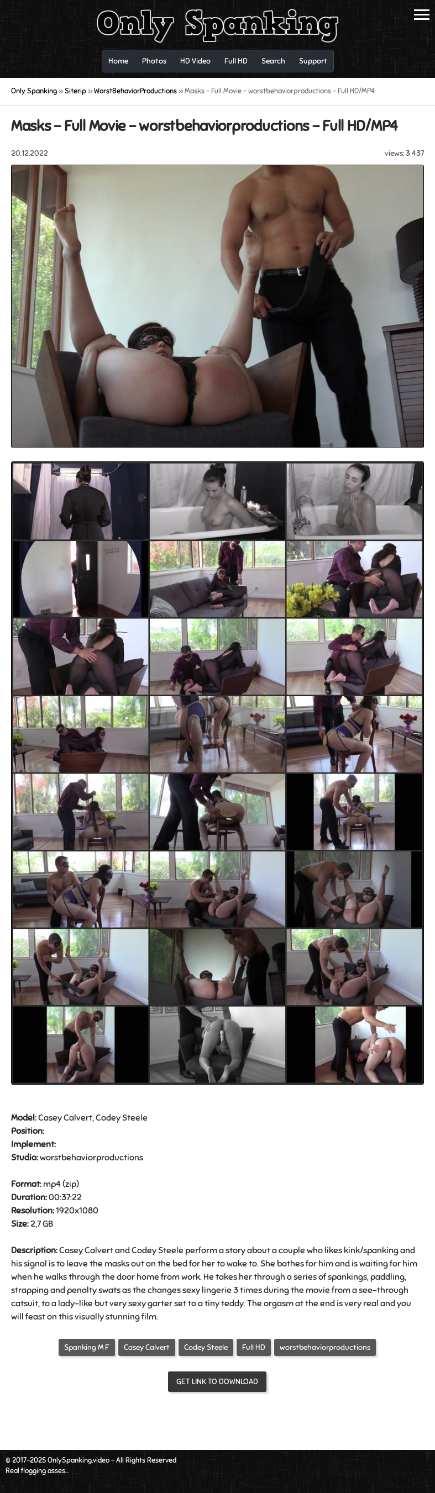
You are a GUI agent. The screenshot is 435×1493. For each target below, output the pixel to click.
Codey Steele (206, 1347)
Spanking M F (86, 1347)
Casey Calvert (147, 1347)
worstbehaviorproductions (325, 1347)
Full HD (253, 1347)
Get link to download (217, 1381)
